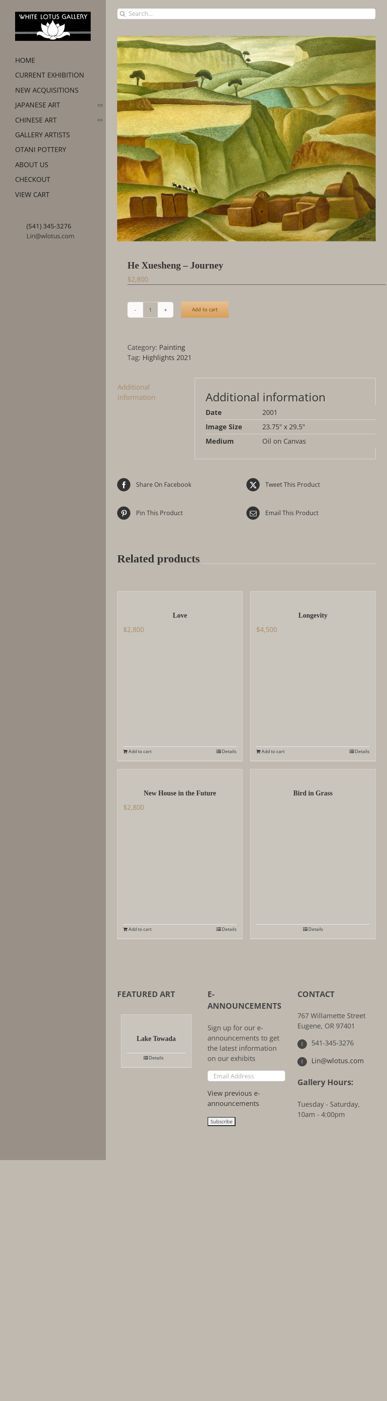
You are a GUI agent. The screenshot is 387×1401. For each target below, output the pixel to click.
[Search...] (246, 13)
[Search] (122, 13)
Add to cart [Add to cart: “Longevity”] (273, 751)
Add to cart (205, 309)
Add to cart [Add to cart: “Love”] (140, 751)
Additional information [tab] (136, 392)
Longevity (312, 615)
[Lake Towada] (156, 1020)
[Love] (180, 597)
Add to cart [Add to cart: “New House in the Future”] (140, 929)
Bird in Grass (313, 793)
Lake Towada (156, 1038)
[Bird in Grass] (313, 775)
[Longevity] (313, 597)
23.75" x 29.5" (283, 426)
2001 (269, 412)
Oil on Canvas (284, 441)
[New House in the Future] (180, 775)
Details (229, 751)
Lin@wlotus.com (50, 235)
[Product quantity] (150, 309)
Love (180, 615)
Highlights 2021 (167, 357)
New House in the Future (180, 793)
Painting (172, 347)
